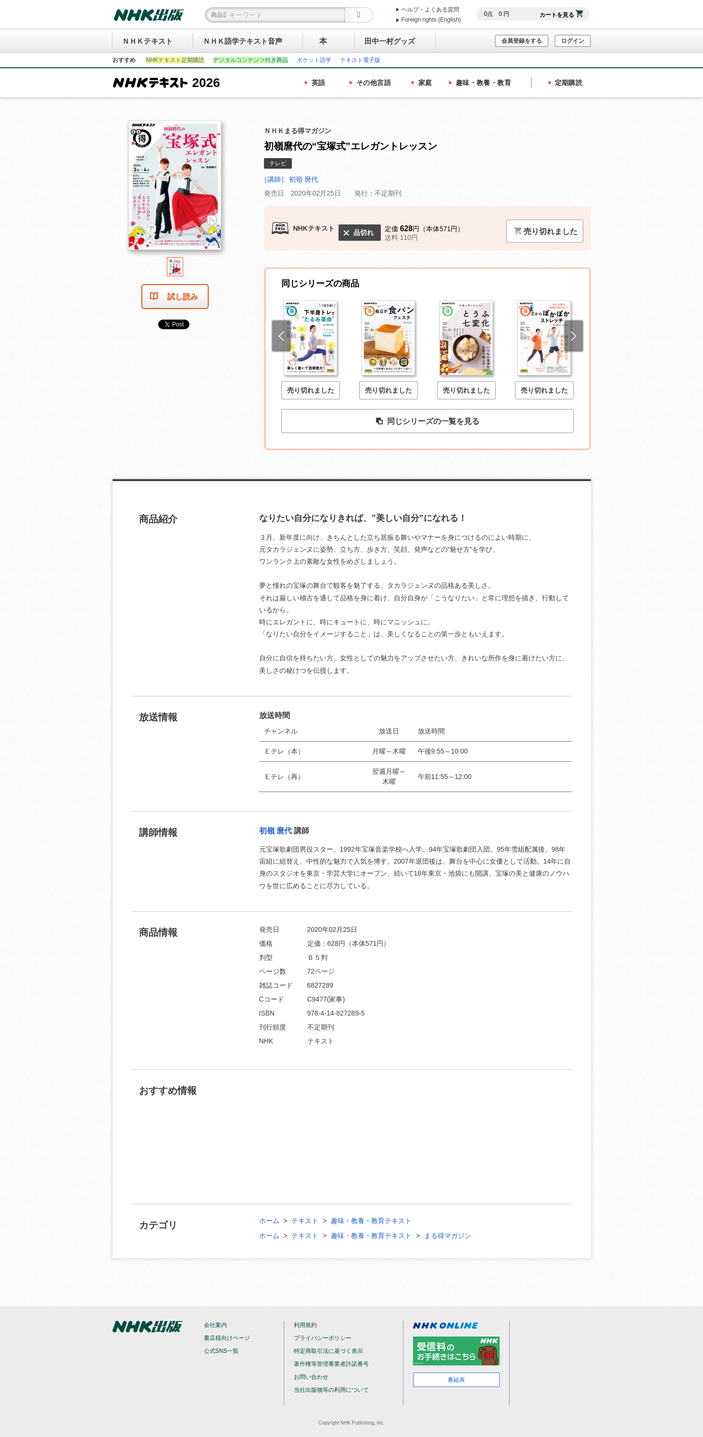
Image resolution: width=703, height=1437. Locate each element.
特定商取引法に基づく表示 (328, 1351)
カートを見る (561, 15)
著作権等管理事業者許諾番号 (331, 1364)
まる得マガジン (447, 1235)
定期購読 (569, 83)
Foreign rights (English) (431, 19)
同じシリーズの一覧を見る (427, 421)
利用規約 (305, 1325)
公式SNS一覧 (221, 1351)
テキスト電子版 (360, 60)
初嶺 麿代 (275, 831)
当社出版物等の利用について (331, 1390)
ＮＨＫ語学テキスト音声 (242, 41)
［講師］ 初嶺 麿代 (289, 179)
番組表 (456, 1379)
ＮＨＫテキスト (147, 41)
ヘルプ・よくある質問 (430, 9)
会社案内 (215, 1325)
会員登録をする (522, 40)
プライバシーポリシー (323, 1338)
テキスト (304, 1221)
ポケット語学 (314, 60)
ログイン (572, 40)
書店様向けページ (227, 1338)
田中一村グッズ (389, 41)
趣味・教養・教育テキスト (371, 1221)
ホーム (269, 1221)
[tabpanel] (175, 188)
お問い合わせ (311, 1377)
